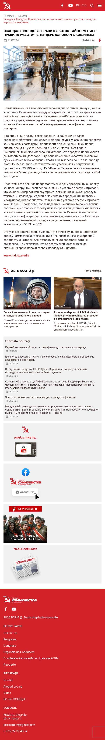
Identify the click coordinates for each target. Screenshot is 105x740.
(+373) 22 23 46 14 (15, 731)
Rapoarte (10, 664)
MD (84, 5)
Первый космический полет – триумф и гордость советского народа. (27, 314)
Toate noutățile (93, 270)
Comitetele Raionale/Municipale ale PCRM (31, 658)
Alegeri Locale (13, 686)
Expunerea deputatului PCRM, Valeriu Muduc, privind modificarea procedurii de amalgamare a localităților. (76, 315)
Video (7, 693)
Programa (10, 639)
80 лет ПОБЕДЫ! (15, 699)
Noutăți (22, 16)
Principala (9, 16)
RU (78, 5)
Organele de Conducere (19, 652)
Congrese (10, 646)
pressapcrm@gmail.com (19, 725)
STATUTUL (10, 633)
